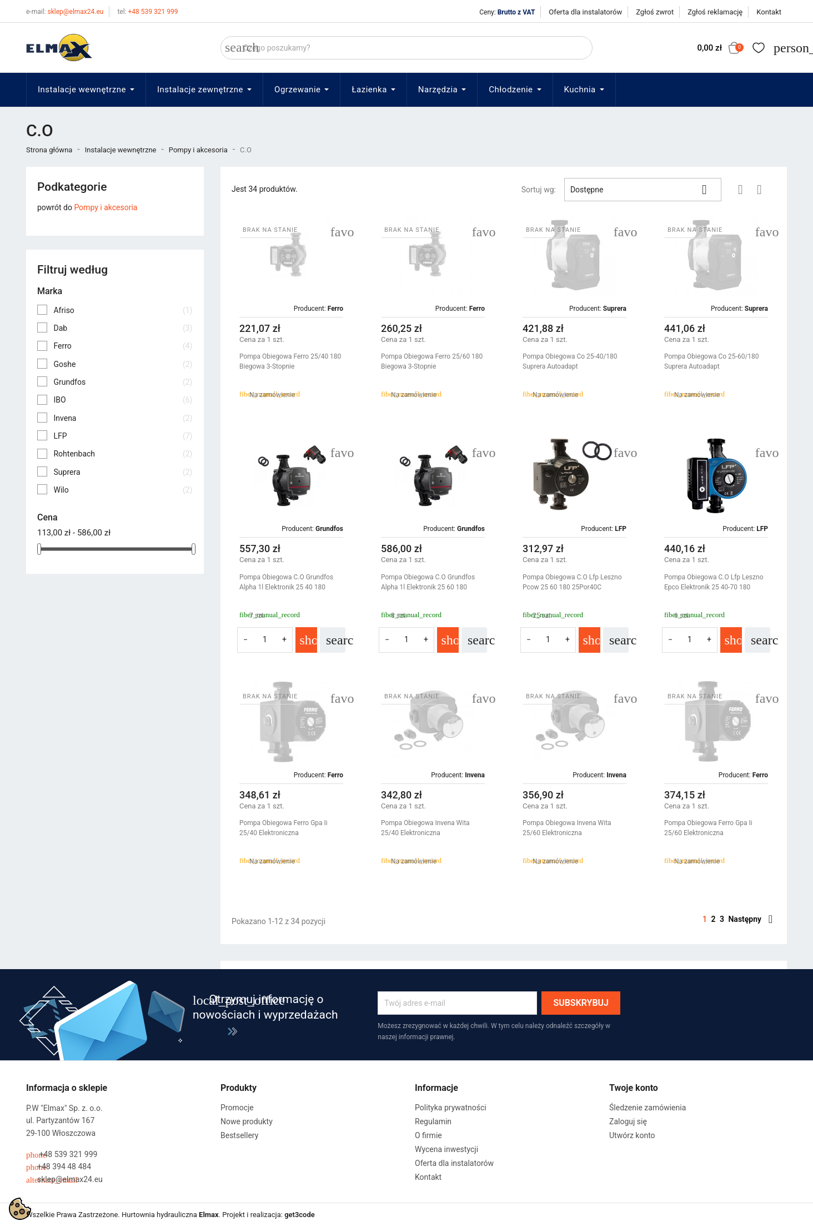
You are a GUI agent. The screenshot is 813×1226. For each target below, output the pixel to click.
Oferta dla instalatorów (585, 12)
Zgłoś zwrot (655, 12)
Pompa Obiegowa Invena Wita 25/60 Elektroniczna (567, 828)
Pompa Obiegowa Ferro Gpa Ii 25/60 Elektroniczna (708, 828)
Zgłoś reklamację (714, 12)
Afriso (122, 310)
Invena (122, 418)
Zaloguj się (628, 1121)
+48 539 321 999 (147, 12)
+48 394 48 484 (58, 1167)
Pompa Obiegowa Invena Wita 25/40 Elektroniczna (425, 828)
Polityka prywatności (450, 1107)
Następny (750, 919)
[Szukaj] (406, 47)
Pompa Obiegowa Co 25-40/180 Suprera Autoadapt (570, 361)
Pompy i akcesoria (105, 207)
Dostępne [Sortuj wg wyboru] (642, 189)
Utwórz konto (632, 1135)
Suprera (122, 472)
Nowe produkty (246, 1121)
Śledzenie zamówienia (647, 1107)
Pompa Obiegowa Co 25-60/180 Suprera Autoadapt (711, 361)
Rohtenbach (122, 453)
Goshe (122, 364)
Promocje (237, 1107)
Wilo (122, 489)
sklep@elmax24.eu (64, 12)
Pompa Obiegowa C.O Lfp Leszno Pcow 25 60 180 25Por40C (572, 582)
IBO (122, 399)
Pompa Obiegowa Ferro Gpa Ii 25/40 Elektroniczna (283, 828)
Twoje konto (633, 1088)
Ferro (122, 345)
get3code (299, 1214)
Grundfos (122, 382)
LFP (122, 435)
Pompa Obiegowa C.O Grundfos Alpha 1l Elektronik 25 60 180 (428, 582)
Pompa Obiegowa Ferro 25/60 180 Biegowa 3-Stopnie (432, 361)
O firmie (428, 1135)
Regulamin (433, 1121)
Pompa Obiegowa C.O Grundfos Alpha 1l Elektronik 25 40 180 (286, 582)
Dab (122, 328)
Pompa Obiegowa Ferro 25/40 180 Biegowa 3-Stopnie (290, 361)
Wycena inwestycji (446, 1149)
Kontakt (768, 12)
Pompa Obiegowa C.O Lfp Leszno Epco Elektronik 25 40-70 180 (713, 582)
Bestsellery (239, 1135)
